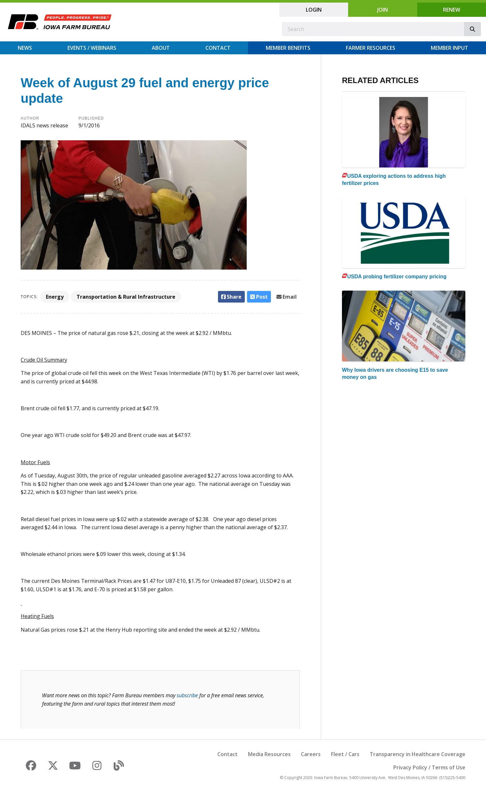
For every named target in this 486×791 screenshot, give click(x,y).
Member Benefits (288, 47)
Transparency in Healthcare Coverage (417, 754)
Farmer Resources (370, 47)
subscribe (187, 695)
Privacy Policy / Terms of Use (429, 767)
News (25, 47)
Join (382, 9)
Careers (311, 754)
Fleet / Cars (345, 754)
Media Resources (269, 754)
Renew (451, 9)
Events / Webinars (91, 47)
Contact (218, 47)
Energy (55, 296)
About (161, 47)
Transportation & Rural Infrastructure (126, 296)
